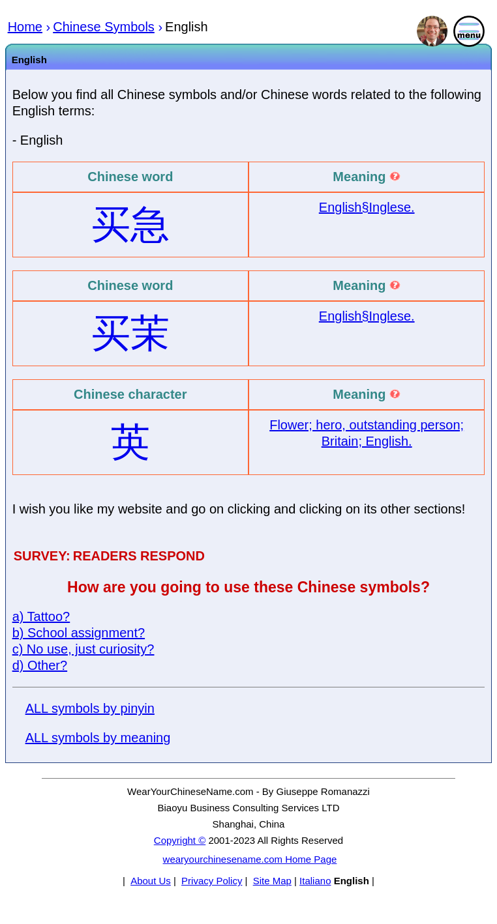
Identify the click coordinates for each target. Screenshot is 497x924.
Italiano (315, 880)
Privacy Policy (211, 880)
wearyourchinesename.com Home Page (250, 859)
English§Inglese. (367, 207)
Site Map (272, 880)
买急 (130, 224)
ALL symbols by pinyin (90, 708)
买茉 (130, 333)
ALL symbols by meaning (98, 737)
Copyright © (179, 840)
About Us (150, 880)
